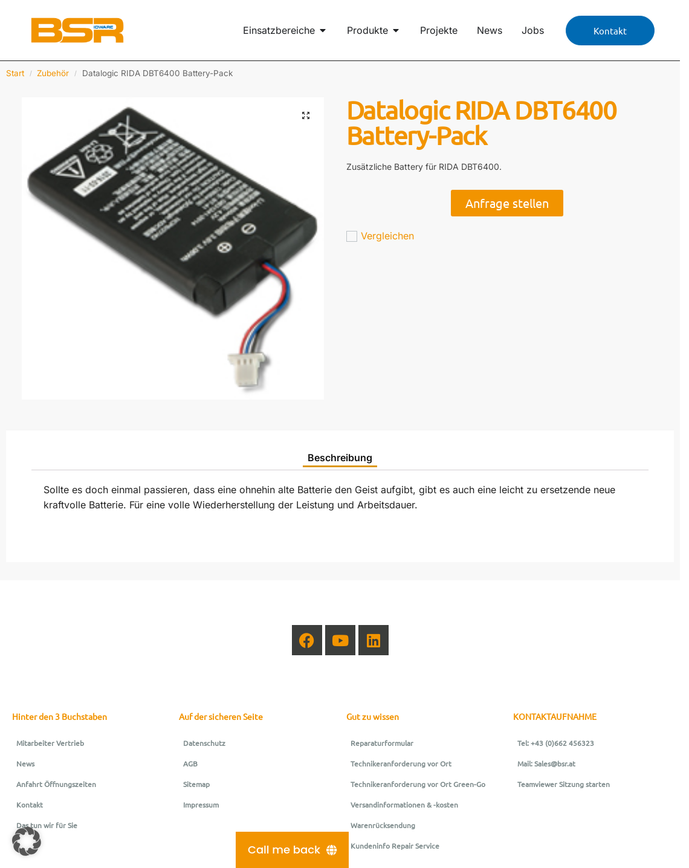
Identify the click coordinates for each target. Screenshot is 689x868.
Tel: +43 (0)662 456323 (555, 743)
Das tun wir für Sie (46, 825)
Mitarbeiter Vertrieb (50, 743)
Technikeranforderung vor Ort (401, 763)
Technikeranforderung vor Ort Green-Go (418, 784)
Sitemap (196, 784)
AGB (190, 763)
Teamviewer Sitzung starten (563, 784)
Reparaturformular (382, 743)
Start (15, 73)
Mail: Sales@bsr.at (546, 763)
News (25, 763)
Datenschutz (204, 743)
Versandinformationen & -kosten (404, 804)
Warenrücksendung (383, 825)
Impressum (201, 804)
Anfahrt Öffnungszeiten (56, 784)
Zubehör (53, 73)
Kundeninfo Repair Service (395, 845)
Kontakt (29, 804)
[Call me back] (292, 850)
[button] (305, 115)
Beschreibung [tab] (340, 458)
